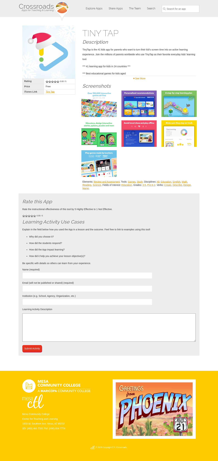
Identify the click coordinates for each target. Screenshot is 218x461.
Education (166, 181)
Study (140, 181)
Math (184, 181)
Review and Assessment (107, 181)
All (158, 181)
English (177, 181)
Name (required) (31, 269)
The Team (135, 8)
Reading (86, 185)
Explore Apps (94, 8)
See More (140, 78)
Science (97, 185)
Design (187, 185)
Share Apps (116, 8)
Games (132, 181)
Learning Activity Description (37, 309)
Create (167, 185)
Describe (177, 185)
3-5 (144, 185)
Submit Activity (32, 348)
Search (151, 8)
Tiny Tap (50, 91)
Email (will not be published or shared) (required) (48, 282)
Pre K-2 (151, 185)
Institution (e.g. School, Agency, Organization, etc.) (49, 296)
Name (85, 188)
